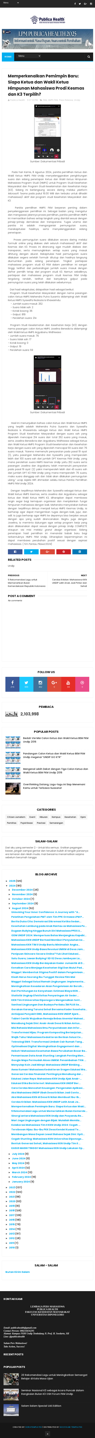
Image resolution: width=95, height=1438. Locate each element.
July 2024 (18, 1154)
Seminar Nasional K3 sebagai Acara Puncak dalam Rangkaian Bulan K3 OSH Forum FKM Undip (52, 1392)
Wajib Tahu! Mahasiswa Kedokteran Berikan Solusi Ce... (47, 1037)
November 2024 (22, 894)
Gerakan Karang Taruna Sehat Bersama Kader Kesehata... (49, 1009)
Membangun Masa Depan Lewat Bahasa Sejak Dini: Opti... (48, 1134)
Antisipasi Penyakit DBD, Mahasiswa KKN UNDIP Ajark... (45, 1014)
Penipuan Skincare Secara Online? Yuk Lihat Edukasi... (45, 954)
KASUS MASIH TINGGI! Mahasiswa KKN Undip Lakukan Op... (47, 1148)
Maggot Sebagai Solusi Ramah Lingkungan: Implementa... (48, 981)
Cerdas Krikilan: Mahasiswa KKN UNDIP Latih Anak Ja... (45, 1102)
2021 (12, 1196)
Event (32, 817)
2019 (12, 1206)
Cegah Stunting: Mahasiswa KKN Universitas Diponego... (47, 1139)
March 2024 (20, 1172)
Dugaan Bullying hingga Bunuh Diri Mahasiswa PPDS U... (46, 930)
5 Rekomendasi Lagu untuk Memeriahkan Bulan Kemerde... (49, 1111)
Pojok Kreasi (27, 822)
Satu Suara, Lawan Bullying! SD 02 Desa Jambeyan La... (46, 958)
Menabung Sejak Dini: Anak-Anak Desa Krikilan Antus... (46, 1023)
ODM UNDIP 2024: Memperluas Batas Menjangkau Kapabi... (48, 935)
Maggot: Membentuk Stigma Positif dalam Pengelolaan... (48, 972)
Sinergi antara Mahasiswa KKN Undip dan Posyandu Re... (47, 1115)
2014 (12, 1229)
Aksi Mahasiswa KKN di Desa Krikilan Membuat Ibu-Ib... (46, 1097)
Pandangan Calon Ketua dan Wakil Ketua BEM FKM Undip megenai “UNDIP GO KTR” (54, 755)
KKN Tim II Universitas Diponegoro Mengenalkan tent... (46, 1000)
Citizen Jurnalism (16, 817)
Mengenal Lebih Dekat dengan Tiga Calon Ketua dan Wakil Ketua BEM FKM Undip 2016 (55, 770)
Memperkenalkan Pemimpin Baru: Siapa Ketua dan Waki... (48, 1106)
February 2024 (21, 1177)
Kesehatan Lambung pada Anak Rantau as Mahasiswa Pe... (49, 926)
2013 (12, 1233)
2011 (12, 1243)
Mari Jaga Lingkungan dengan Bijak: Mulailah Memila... (46, 1120)
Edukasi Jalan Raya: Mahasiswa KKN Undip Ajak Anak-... (46, 1078)
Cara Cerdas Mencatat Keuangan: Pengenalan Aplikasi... (47, 1088)
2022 (12, 1192)
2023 (12, 1187)
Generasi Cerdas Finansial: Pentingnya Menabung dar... (47, 1074)
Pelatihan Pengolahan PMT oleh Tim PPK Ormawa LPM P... (47, 917)
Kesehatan (70, 817)
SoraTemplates (33, 1427)
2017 (12, 1215)
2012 (12, 1238)
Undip (77, 100)
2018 (12, 1210)
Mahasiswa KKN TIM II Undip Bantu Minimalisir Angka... (45, 944)
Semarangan (56, 822)
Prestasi (41, 822)
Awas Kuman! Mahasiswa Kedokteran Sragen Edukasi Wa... (49, 1069)
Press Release (66, 100)
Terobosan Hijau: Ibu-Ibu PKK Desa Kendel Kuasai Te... (45, 1129)
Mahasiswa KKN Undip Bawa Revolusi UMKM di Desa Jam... (48, 949)
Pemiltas (11, 822)
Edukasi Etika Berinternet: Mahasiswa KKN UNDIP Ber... (46, 1083)
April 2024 (18, 1167)
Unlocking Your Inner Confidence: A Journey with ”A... (45, 912)
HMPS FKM (53, 100)
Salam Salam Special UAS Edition (41, 1406)
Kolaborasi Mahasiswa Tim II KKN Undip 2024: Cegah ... (45, 1125)
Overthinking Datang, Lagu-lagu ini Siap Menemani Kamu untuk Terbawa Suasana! (54, 786)
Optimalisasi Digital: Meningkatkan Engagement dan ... (46, 1046)
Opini (83, 817)
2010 (12, 1247)
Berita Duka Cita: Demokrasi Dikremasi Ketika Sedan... (46, 921)
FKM (45, 100)
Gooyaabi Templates (71, 1427)
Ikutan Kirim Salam (17, 1272)
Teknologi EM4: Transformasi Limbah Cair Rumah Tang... (47, 1041)
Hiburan (44, 817)
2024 (12, 885)
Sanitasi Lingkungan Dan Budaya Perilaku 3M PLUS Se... (46, 1004)
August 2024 (20, 908)
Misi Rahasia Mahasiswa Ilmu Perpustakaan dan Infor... (46, 1028)
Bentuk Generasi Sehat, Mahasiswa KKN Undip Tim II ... (45, 1143)
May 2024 (18, 1163)
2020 (12, 1201)
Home (8, 56)
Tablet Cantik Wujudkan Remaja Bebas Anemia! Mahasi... (48, 1018)
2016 (12, 1219)
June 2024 (19, 1158)
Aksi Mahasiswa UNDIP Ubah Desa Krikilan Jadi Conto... (46, 1092)
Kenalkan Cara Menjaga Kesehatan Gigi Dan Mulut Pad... (47, 967)
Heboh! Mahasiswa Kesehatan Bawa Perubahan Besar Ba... (49, 1051)
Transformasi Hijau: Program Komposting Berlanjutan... (47, 1032)
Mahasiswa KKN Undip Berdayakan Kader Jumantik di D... (48, 963)
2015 (12, 1224)
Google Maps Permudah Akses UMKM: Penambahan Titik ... (48, 1060)
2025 (12, 881)
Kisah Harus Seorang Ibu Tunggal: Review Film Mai (43, 977)
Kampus (56, 817)
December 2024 (22, 889)
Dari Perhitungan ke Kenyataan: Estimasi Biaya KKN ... (45, 991)
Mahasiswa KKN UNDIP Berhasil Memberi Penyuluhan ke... (48, 940)
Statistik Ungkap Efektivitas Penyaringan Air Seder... (45, 995)
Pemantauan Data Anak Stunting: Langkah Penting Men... (48, 1055)
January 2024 (21, 1181)
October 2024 (21, 899)
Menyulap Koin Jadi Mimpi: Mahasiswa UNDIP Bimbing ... (46, 1064)
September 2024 (23, 903)
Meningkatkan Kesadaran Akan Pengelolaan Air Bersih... (47, 986)
